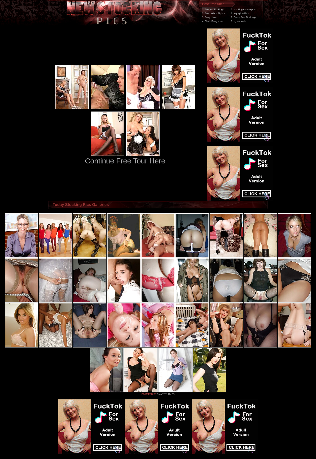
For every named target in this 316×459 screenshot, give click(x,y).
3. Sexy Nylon (209, 17)
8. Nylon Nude (238, 21)
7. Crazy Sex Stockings (243, 17)
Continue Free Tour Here (125, 161)
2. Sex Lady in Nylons (213, 13)
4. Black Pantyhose (212, 21)
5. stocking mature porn (243, 9)
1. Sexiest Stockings (213, 9)
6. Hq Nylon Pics (240, 13)
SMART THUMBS (165, 394)
